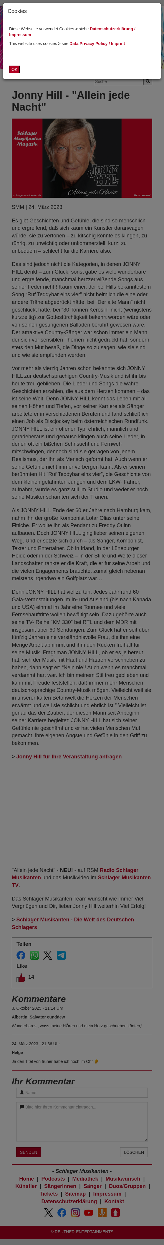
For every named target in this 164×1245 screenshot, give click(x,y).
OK (14, 69)
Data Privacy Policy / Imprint (97, 43)
